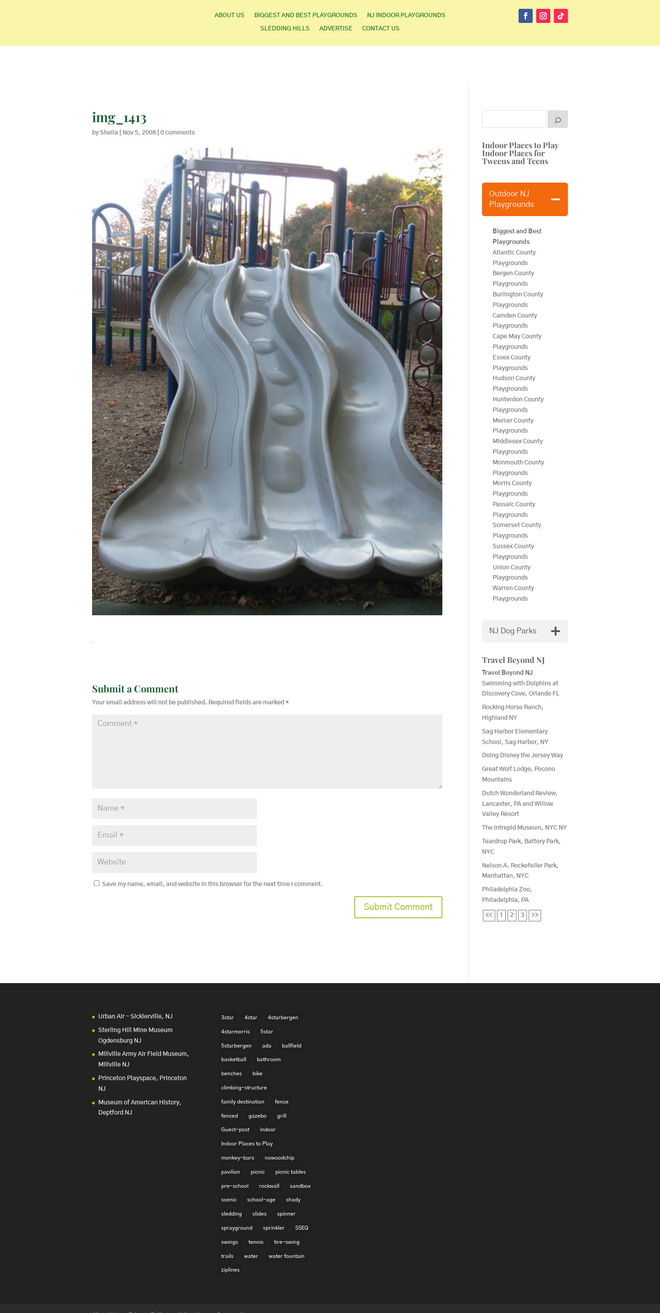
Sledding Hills (285, 29)
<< (489, 876)
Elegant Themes (151, 1301)
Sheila (109, 94)
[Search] (558, 80)
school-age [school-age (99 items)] (261, 1160)
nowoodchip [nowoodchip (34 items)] (279, 1119)
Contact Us (381, 29)
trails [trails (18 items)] (227, 1216)
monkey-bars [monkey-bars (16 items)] (237, 1119)
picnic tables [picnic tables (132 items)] (290, 1133)
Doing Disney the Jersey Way (522, 717)
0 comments (177, 94)
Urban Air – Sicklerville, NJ (135, 978)
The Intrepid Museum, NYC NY (524, 789)
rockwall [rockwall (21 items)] (269, 1146)
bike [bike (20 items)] (257, 1034)
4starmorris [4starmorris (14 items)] (235, 992)
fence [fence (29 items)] (282, 1063)
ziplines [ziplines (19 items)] (230, 1231)
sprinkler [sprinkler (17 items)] (274, 1189)
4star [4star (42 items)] (251, 978)
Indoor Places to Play (520, 106)
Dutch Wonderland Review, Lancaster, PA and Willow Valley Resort (520, 765)
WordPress (228, 1301)
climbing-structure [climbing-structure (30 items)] (244, 1048)
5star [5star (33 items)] (266, 992)
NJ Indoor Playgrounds (406, 15)
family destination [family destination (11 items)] (242, 1063)
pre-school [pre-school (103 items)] (234, 1146)
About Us (230, 15)
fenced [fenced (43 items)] (229, 1076)
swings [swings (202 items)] (229, 1203)
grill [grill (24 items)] (281, 1076)
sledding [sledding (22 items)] (231, 1175)
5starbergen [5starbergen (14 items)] (236, 1007)
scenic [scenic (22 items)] (229, 1160)
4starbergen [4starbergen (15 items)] (283, 978)
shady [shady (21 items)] (293, 1160)
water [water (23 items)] (251, 1216)
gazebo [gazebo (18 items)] (257, 1076)
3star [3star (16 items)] (227, 978)
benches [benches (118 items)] (231, 1034)
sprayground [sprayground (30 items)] (236, 1189)
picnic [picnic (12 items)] (258, 1133)
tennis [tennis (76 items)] (255, 1203)
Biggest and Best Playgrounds (305, 15)
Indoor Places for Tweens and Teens (515, 118)
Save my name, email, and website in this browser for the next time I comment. (212, 845)
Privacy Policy (148, 1277)
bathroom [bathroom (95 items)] (269, 1020)
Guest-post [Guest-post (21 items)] (235, 1090)
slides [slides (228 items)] (259, 1175)
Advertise (335, 29)
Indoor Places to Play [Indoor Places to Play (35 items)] (247, 1104)
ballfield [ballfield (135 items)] (291, 1007)
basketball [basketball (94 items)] (233, 1020)
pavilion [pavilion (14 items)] (230, 1133)
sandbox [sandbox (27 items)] (300, 1146)
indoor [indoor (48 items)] (268, 1090)
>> (534, 876)
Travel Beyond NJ (513, 621)
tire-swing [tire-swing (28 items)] (287, 1203)
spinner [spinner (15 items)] (286, 1175)
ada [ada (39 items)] (266, 1007)
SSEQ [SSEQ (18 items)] (301, 1189)
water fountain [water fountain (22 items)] (286, 1216)
